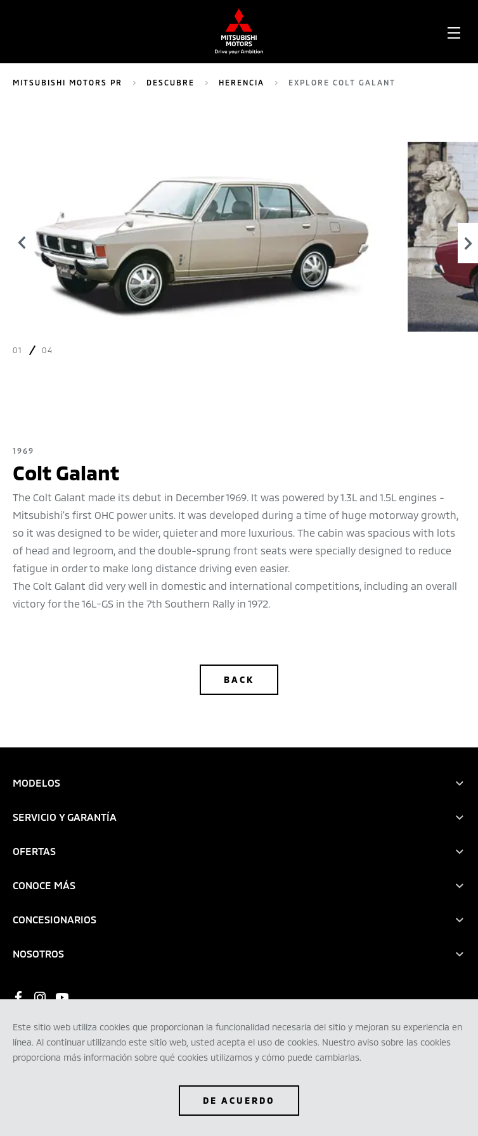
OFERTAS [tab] (34, 851)
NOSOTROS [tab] (38, 953)
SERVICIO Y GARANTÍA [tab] (65, 817)
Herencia (241, 82)
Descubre (170, 82)
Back (239, 679)
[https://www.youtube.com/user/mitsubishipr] (62, 997)
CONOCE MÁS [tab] (44, 885)
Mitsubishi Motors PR (67, 82)
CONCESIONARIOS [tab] (54, 919)
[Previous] (22, 243)
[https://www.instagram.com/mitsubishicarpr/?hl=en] (40, 997)
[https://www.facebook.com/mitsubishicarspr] (18, 997)
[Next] (468, 243)
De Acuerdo (239, 1100)
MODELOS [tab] (36, 783)
